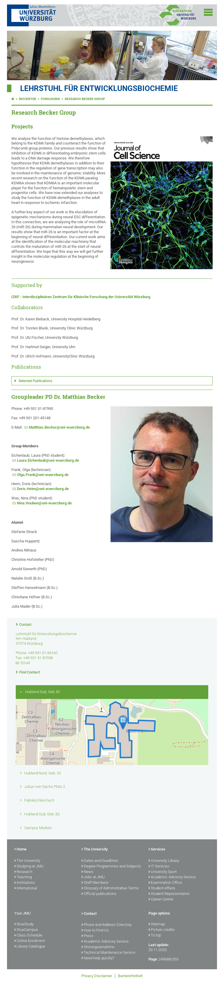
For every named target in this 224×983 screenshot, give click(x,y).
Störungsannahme (97, 947)
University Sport (162, 872)
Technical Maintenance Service (108, 952)
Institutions (24, 883)
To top (154, 935)
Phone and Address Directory (106, 925)
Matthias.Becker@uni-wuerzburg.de (59, 427)
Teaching (23, 877)
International (25, 888)
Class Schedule (28, 935)
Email (25, 663)
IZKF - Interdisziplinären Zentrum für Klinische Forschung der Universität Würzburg (80, 297)
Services (156, 849)
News (87, 872)
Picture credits (161, 930)
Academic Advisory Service (172, 877)
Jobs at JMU (93, 877)
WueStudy (24, 924)
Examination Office (165, 883)
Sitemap (156, 924)
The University (27, 861)
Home (20, 849)
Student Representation (169, 894)
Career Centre (160, 899)
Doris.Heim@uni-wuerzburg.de (43, 489)
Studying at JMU (29, 866)
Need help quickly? (97, 958)
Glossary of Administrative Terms (110, 888)
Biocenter (27, 99)
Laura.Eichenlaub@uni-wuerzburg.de (48, 460)
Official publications (98, 894)
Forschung (50, 99)
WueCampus (26, 930)
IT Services (158, 866)
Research (23, 872)
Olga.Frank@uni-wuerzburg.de (43, 474)
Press (87, 936)
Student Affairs (161, 888)
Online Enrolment (29, 941)
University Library (163, 861)
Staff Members (94, 883)
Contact (25, 625)
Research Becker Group (85, 99)
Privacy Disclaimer (96, 976)
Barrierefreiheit (130, 976)
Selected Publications (35, 381)
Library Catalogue (29, 946)
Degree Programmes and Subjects (111, 866)
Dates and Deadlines (99, 861)
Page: (153, 959)
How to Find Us (95, 930)
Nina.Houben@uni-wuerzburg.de (44, 503)
